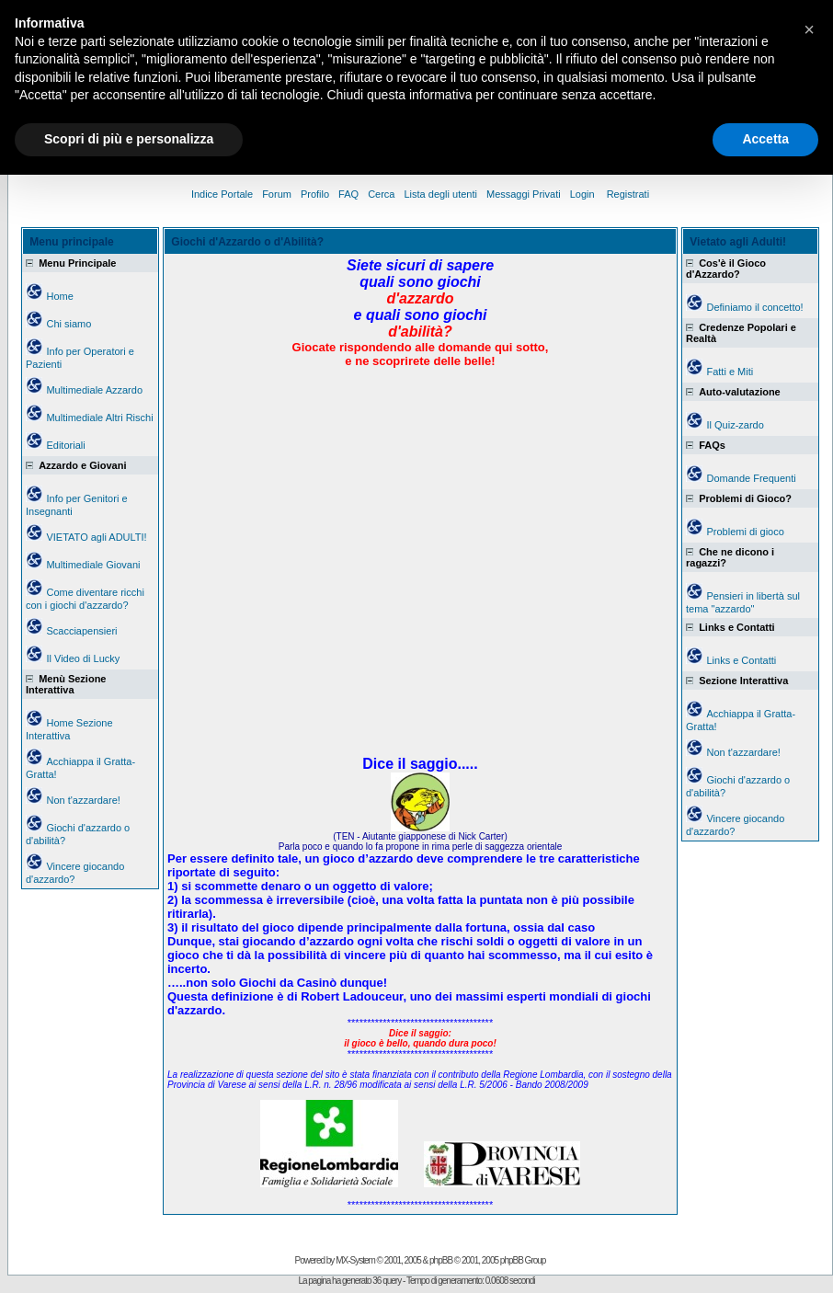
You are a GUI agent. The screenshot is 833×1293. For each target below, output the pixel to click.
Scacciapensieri (81, 630)
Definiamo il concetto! (754, 307)
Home (59, 296)
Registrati (628, 194)
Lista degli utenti (440, 194)
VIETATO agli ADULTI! (96, 537)
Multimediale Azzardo (94, 389)
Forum (276, 194)
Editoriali (65, 445)
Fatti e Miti (729, 371)
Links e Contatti (741, 660)
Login (584, 194)
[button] (809, 29)
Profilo (315, 194)
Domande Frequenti (750, 478)
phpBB (440, 1260)
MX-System (355, 1260)
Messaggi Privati (523, 194)
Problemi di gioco (744, 531)
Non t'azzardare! (83, 800)
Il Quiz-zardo (734, 424)
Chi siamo (68, 323)
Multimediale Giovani (93, 564)
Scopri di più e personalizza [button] (128, 139)
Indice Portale (222, 194)
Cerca (381, 194)
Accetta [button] (765, 139)
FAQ (348, 194)
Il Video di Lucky (83, 658)
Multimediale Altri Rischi (99, 417)
